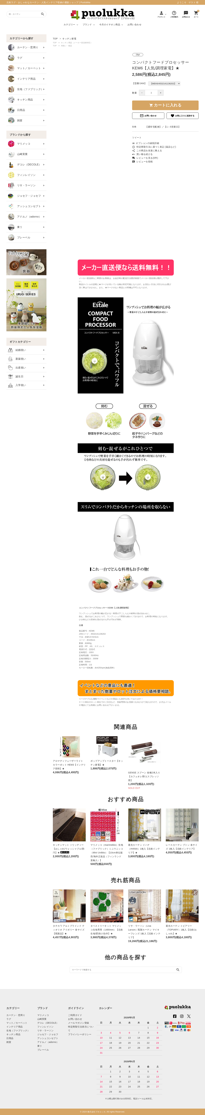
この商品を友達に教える (147, 150)
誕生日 (15, 376)
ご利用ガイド (75, 1015)
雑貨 (15, 120)
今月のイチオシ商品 (109, 24)
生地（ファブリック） (26, 89)
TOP (55, 43)
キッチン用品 (20, 99)
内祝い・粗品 (66, 46)
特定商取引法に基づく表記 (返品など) (154, 147)
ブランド (87, 24)
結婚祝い (17, 350)
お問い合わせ (134, 24)
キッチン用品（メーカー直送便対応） (76, 43)
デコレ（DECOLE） (24, 164)
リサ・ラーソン (22, 185)
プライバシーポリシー (79, 1034)
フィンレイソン (22, 175)
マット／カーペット (24, 68)
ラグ (15, 58)
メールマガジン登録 (78, 1023)
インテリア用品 (22, 79)
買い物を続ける (142, 154)
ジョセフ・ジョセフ (24, 196)
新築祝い (17, 358)
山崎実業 (18, 154)
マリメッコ (19, 144)
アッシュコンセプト (24, 206)
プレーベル (19, 237)
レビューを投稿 (142, 161)
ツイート (136, 137)
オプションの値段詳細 (145, 143)
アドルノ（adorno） (24, 217)
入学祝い (17, 385)
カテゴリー (69, 24)
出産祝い (17, 367)
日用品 (16, 110)
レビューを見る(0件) (145, 158)
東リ (15, 227)
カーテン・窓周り (23, 47)
